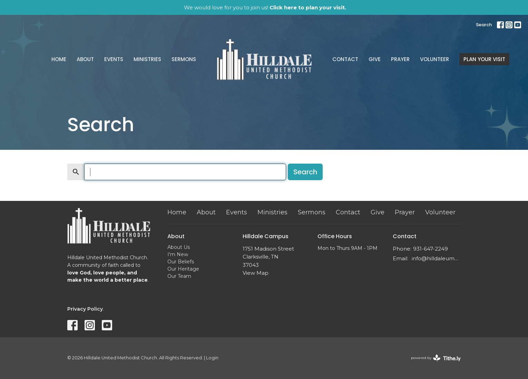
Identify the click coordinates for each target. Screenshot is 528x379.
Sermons (184, 59)
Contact (345, 59)
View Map (255, 273)
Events (113, 59)
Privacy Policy (85, 309)
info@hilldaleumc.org (436, 258)
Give (375, 59)
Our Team (179, 276)
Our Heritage (183, 269)
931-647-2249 (430, 248)
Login (212, 357)
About (85, 59)
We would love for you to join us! (265, 7)
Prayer (400, 59)
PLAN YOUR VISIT (484, 59)
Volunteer (434, 59)
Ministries (147, 59)
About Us (178, 247)
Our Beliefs (180, 262)
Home (58, 59)
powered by (436, 358)
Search (484, 24)
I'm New (177, 254)
